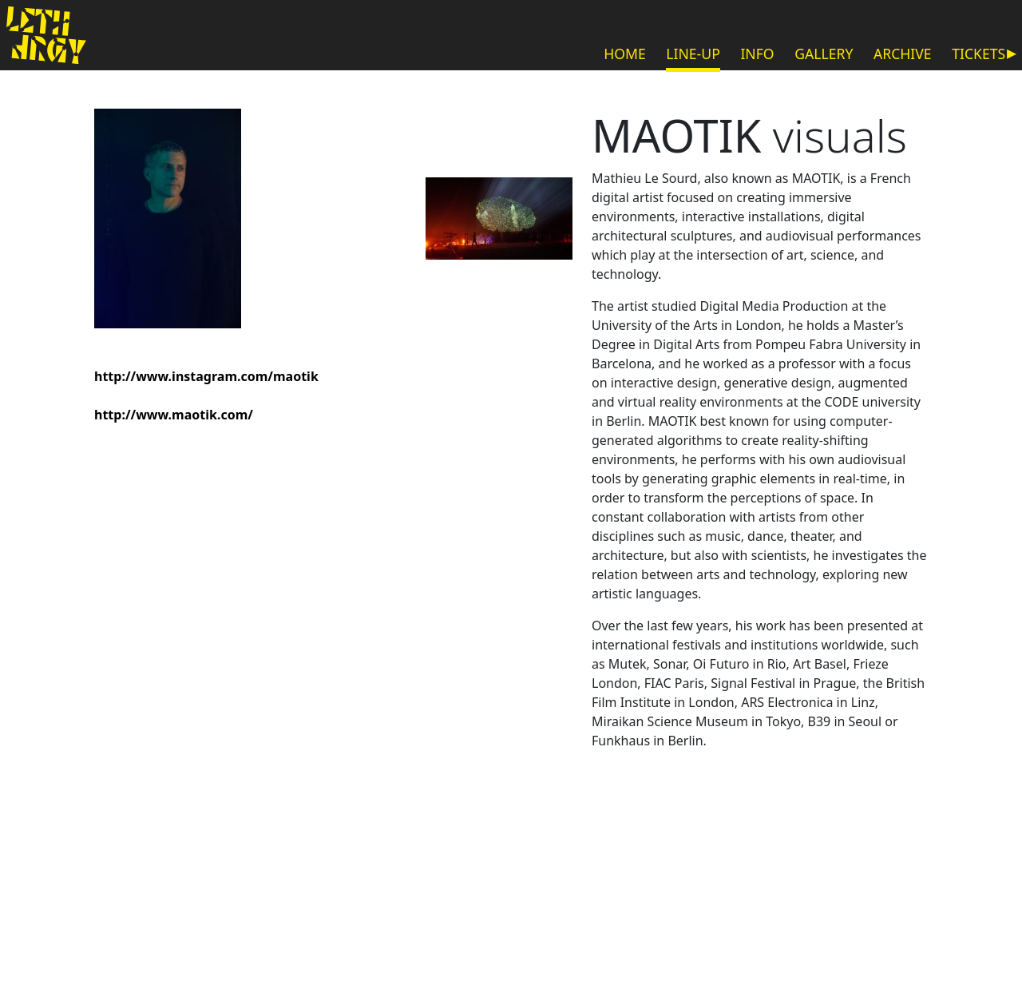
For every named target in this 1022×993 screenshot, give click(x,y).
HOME (625, 53)
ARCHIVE (902, 53)
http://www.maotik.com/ (173, 414)
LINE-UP (693, 53)
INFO (757, 53)
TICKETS (978, 53)
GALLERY (823, 53)
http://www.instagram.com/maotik (206, 376)
